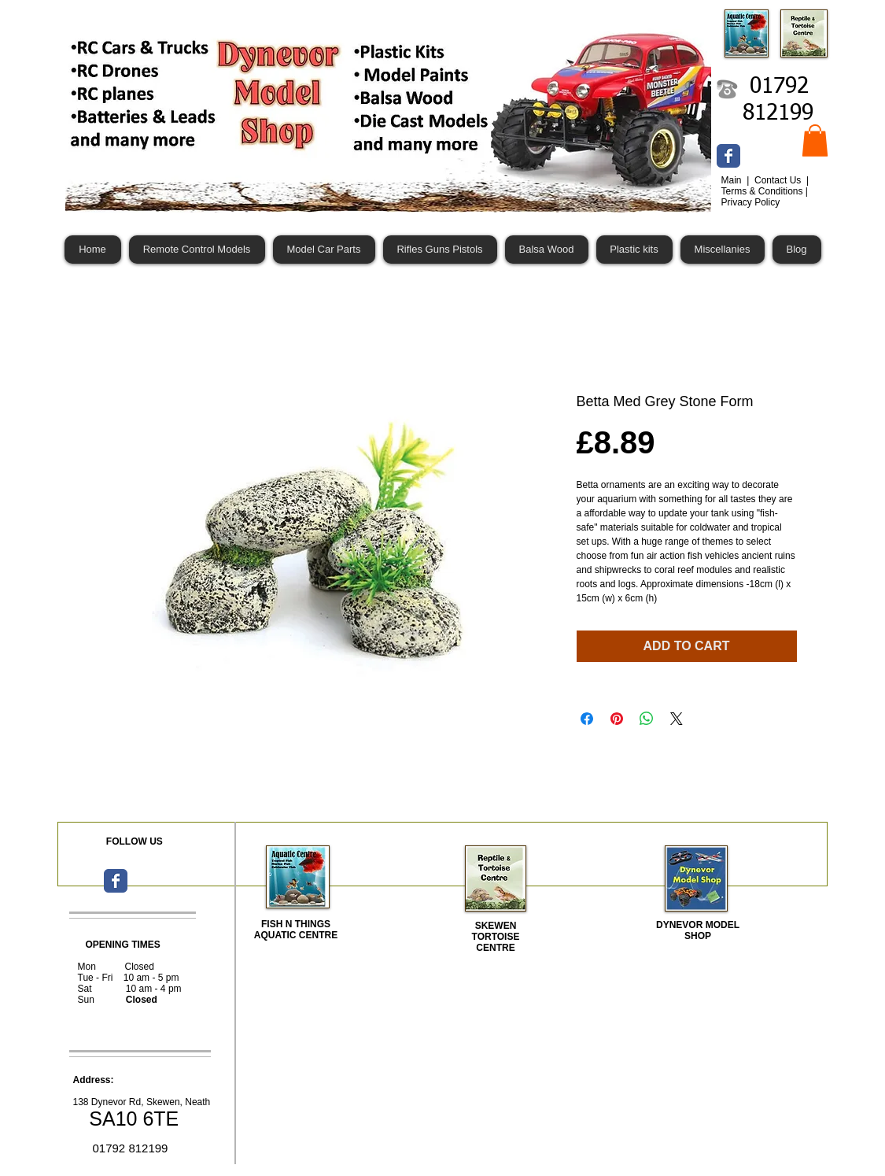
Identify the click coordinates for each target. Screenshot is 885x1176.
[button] (815, 140)
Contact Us (779, 180)
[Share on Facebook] (586, 718)
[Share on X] (676, 718)
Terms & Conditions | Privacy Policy (765, 197)
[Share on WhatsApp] (646, 718)
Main (732, 180)
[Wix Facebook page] (728, 156)
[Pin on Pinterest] (616, 718)
